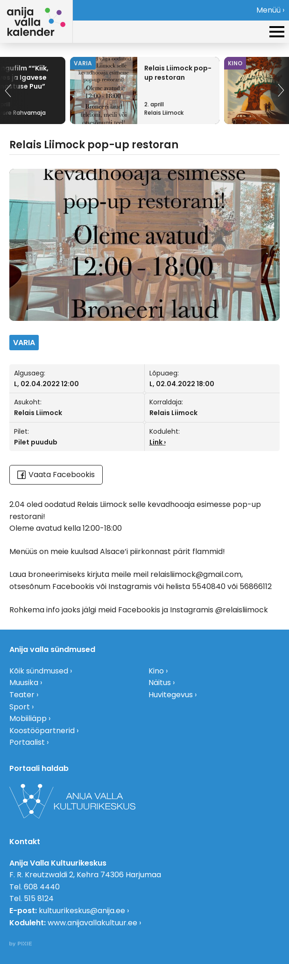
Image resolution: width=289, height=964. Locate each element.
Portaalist (27, 742)
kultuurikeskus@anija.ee (82, 910)
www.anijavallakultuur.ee (92, 922)
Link (155, 442)
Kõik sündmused (38, 671)
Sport (19, 706)
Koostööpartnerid (42, 730)
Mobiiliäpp (28, 718)
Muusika (23, 682)
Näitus (159, 682)
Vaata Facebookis (56, 474)
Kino (156, 671)
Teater (22, 694)
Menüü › (270, 10)
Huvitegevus (170, 694)
